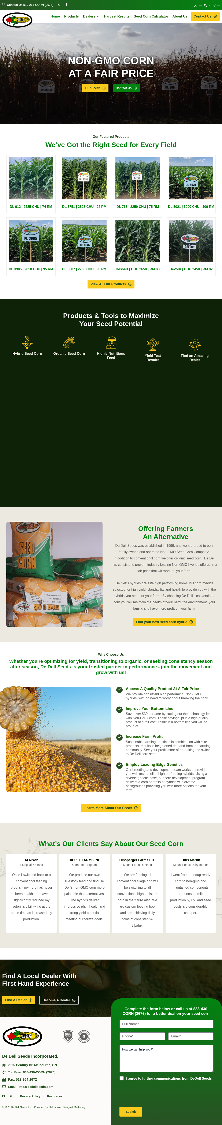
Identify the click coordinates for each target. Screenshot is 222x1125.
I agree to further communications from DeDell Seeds (169, 1078)
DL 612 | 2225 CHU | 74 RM (31, 208)
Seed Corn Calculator (151, 17)
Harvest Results (117, 17)
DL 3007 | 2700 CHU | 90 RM (84, 270)
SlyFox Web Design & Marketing (66, 1107)
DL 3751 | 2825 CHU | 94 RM (84, 208)
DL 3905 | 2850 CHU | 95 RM (31, 270)
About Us (179, 17)
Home (55, 17)
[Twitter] (59, 4)
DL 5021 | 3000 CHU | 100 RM (191, 208)
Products (71, 17)
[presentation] (151, 1093)
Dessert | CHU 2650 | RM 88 (138, 270)
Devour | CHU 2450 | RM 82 (191, 270)
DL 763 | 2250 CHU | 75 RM (137, 208)
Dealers (91, 17)
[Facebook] (66, 4)
